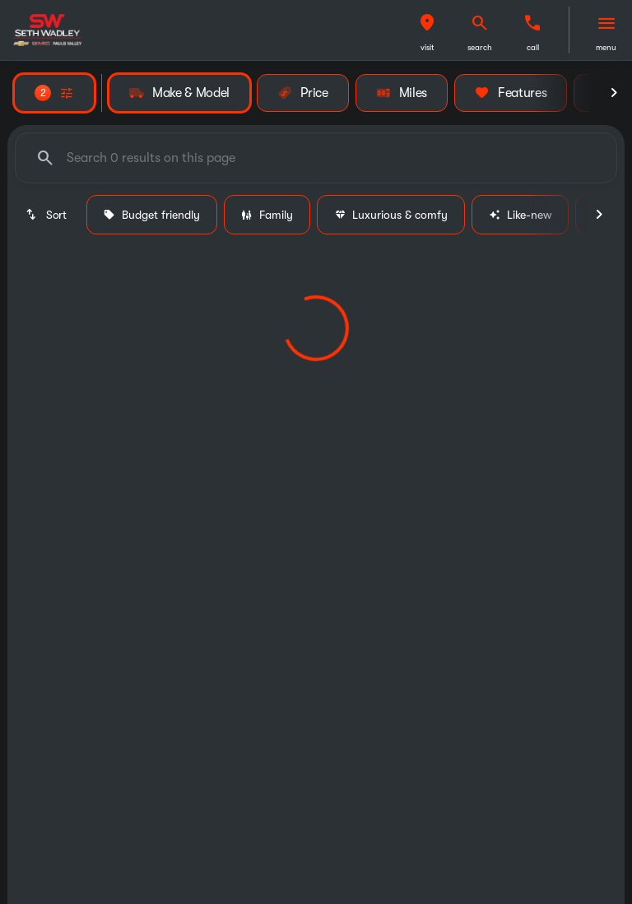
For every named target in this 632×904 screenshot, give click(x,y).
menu (606, 47)
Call (533, 47)
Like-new (520, 214)
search (479, 47)
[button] (427, 30)
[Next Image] (614, 93)
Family (267, 214)
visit (427, 47)
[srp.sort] (47, 215)
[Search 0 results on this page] (316, 158)
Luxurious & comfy (391, 214)
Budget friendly (152, 214)
